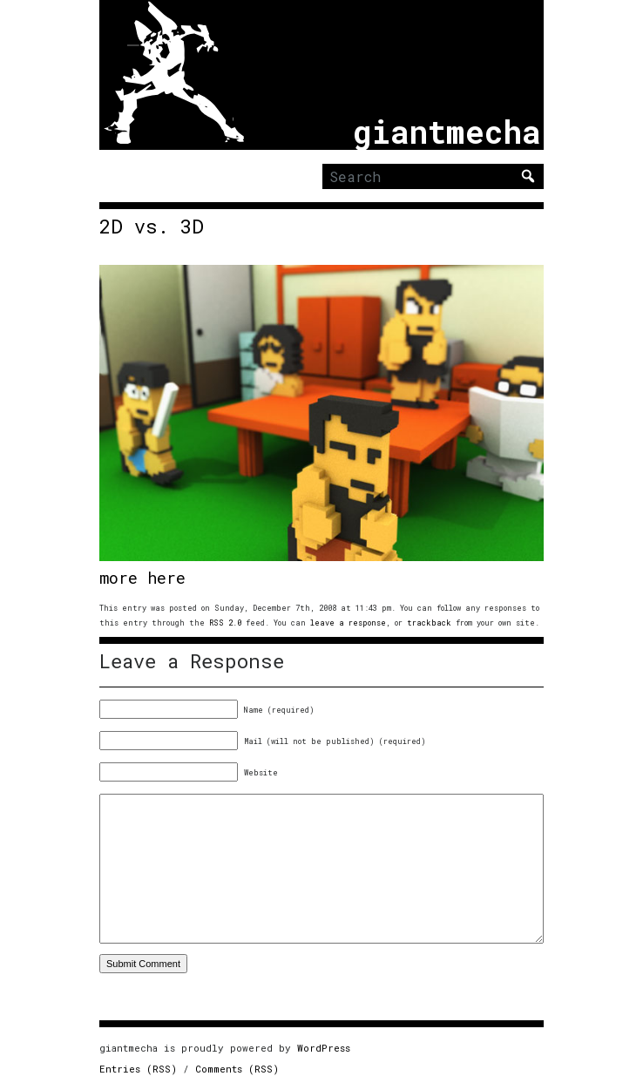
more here (142, 577)
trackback (429, 622)
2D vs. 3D (151, 226)
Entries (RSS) (138, 1068)
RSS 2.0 (225, 622)
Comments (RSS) (237, 1068)
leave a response (348, 622)
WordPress (323, 1047)
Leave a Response (191, 661)
